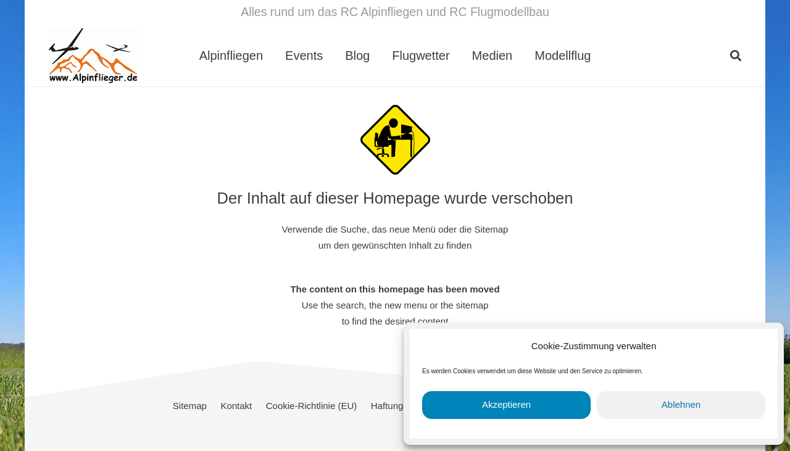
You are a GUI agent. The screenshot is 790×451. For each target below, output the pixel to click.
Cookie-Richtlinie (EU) (311, 405)
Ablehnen (681, 404)
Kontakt (236, 405)
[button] (735, 55)
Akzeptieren (506, 404)
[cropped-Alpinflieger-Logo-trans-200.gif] (93, 55)
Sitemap (190, 405)
